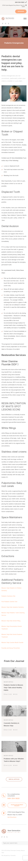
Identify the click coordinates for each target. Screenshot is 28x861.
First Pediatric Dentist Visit (9, 601)
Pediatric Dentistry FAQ (8, 596)
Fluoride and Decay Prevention (10, 648)
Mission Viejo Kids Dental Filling (10, 621)
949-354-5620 (19, 2)
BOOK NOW (21, 11)
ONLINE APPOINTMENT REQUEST (17, 805)
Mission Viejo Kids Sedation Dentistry (12, 607)
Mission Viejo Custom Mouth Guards (12, 642)
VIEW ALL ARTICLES (14, 779)
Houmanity (13, 855)
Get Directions (11, 817)
